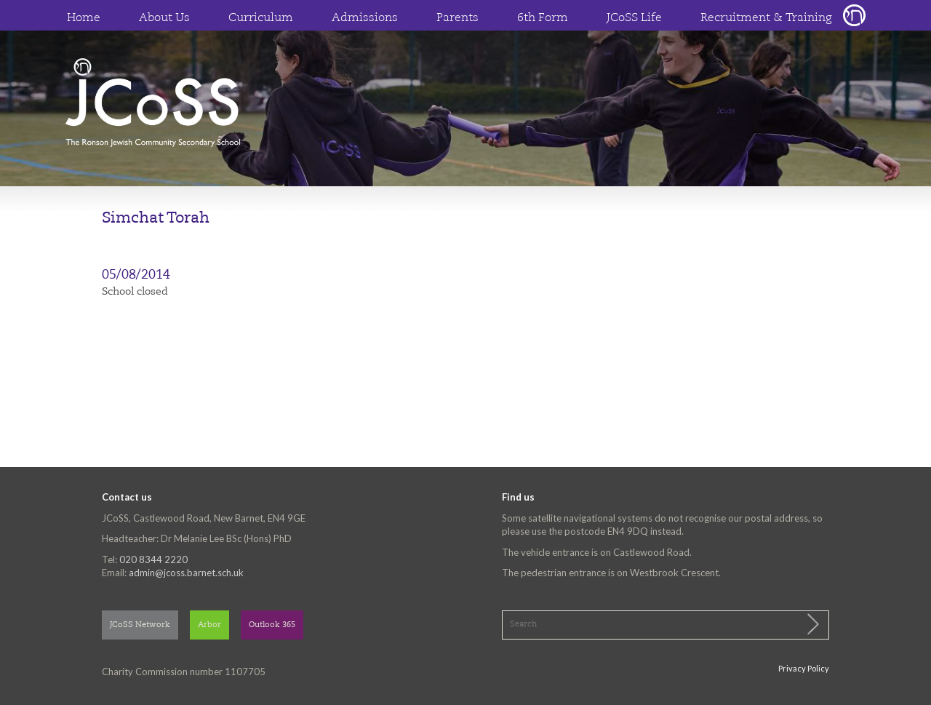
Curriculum (260, 18)
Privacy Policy (803, 668)
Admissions (365, 18)
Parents (457, 18)
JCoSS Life (634, 18)
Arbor (209, 625)
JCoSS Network (140, 625)
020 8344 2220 (153, 559)
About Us (164, 18)
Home (83, 18)
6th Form (542, 18)
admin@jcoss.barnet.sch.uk (186, 572)
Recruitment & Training (766, 18)
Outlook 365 (272, 625)
